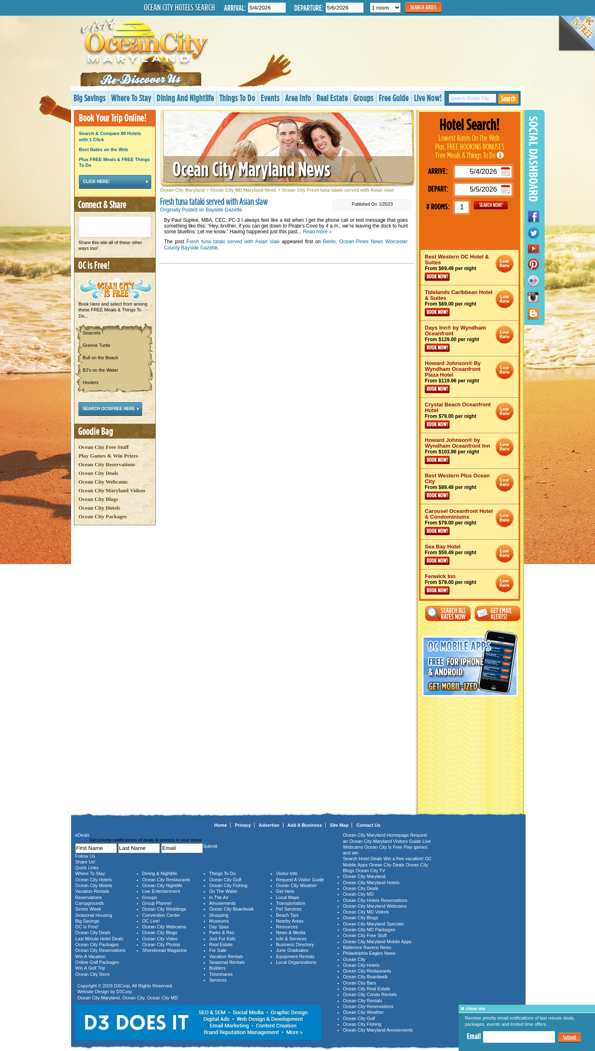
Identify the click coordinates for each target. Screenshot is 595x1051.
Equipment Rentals (295, 956)
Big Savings (90, 98)
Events (270, 98)
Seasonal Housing (93, 915)
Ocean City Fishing (228, 885)
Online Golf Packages (97, 962)
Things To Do (237, 98)
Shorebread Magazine (164, 950)
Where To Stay (131, 98)
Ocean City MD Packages (369, 929)
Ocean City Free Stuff (104, 447)
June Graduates (292, 950)
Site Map (339, 825)
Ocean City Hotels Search (179, 7)
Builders (217, 968)
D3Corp (122, 985)
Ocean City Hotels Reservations (375, 900)
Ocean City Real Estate (366, 988)
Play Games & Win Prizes (108, 456)
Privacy (243, 825)
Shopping (218, 915)
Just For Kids (222, 938)
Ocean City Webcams (103, 482)
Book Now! (437, 277)
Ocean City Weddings (164, 908)
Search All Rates (448, 613)
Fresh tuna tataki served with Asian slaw (233, 241)
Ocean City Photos (161, 944)
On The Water (223, 891)
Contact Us (368, 825)
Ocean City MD (162, 997)
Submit (569, 1037)
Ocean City (133, 997)
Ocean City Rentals (362, 1000)
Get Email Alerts (497, 613)
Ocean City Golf (225, 879)
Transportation (290, 903)
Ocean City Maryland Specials (373, 923)
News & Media (290, 932)
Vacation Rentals (92, 891)
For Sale (217, 950)
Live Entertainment (161, 891)
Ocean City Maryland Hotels (371, 882)
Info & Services (291, 938)
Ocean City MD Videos (366, 911)
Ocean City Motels (93, 885)
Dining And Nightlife (185, 98)
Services (217, 979)
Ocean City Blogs (98, 499)
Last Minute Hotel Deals (99, 938)
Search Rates (423, 7)
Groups (363, 98)
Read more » (317, 232)
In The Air (218, 897)
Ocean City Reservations (107, 464)
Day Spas (219, 926)
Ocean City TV (370, 870)
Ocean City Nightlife (162, 885)
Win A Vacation (90, 956)
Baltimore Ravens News (367, 947)
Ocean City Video (159, 938)
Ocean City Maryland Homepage (376, 835)
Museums (219, 920)
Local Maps (287, 897)
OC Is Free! (87, 926)
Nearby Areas (290, 920)
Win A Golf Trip (90, 968)
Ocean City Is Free (383, 847)
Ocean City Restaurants (166, 879)
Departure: (309, 7)
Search (508, 98)
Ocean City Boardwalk (231, 908)
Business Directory (295, 944)
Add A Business (305, 825)
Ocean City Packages (103, 516)
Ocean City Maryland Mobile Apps (377, 941)
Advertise (269, 825)
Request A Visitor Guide (300, 879)
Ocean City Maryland (182, 189)
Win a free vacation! (403, 858)
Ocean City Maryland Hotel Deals (504, 263)
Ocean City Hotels (99, 508)
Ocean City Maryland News (251, 168)
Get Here (285, 891)
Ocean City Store (92, 974)
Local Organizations (296, 962)
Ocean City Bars (359, 982)
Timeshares (221, 974)
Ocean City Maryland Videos (112, 490)
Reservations (88, 897)
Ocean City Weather (296, 885)
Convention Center (161, 915)
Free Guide (394, 98)
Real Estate (332, 98)
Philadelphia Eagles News (369, 953)
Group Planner (157, 903)
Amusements (222, 903)
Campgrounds (89, 903)
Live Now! (428, 98)
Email (474, 1036)
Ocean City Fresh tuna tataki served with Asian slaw (338, 189)
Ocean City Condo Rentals (370, 994)
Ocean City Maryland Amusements (378, 1029)
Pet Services (289, 908)
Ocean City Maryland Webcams (375, 906)
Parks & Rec (221, 932)
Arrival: (235, 7)
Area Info (298, 98)
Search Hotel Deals (362, 858)
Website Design (93, 991)
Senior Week (88, 908)
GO (491, 205)
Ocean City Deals (98, 473)
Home (220, 825)
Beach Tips (287, 915)
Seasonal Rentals (227, 962)
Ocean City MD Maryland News (243, 189)
